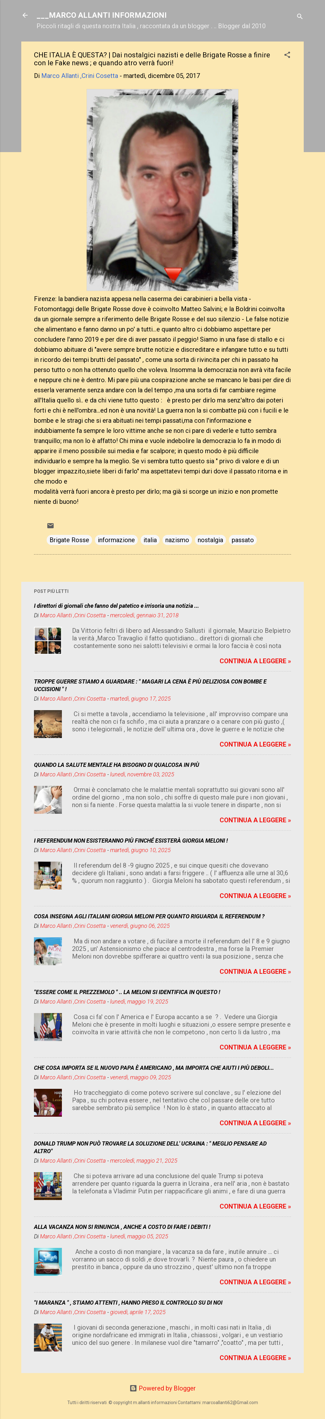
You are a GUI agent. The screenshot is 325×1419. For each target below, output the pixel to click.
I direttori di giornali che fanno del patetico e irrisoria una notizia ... (116, 605)
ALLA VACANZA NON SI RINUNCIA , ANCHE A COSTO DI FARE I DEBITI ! (122, 1226)
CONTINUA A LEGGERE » (255, 661)
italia (150, 540)
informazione (116, 540)
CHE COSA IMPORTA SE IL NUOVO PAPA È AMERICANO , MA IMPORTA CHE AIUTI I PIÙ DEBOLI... (154, 1067)
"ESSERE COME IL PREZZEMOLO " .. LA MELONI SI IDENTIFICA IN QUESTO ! (127, 992)
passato (243, 540)
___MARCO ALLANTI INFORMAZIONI (101, 15)
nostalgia (210, 540)
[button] (287, 55)
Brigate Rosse (69, 540)
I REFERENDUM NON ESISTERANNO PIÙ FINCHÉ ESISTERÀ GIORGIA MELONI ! (131, 840)
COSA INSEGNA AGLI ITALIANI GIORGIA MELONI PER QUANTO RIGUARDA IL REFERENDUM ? (149, 916)
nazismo (177, 540)
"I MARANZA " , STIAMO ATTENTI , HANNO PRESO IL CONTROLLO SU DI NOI (128, 1302)
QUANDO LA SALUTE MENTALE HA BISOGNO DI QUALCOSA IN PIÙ (116, 764)
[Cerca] (300, 17)
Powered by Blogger (162, 1388)
